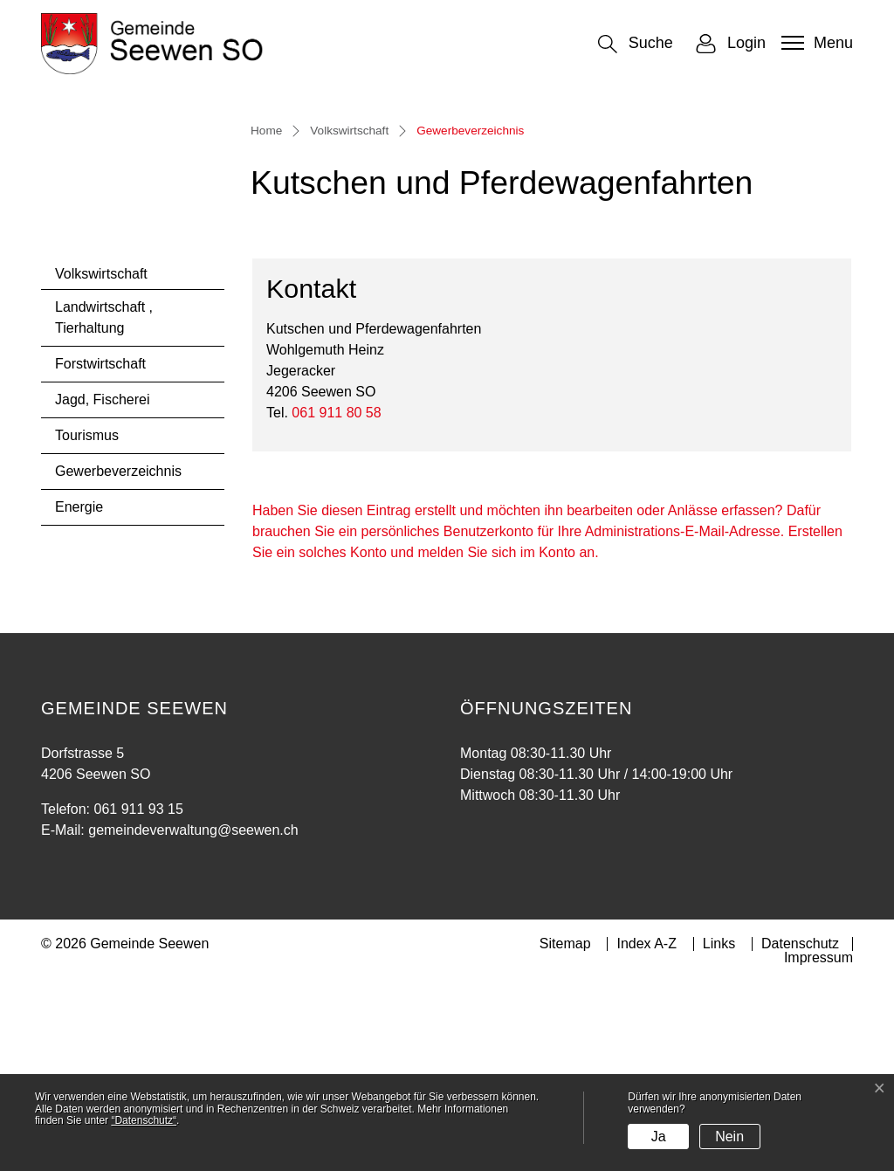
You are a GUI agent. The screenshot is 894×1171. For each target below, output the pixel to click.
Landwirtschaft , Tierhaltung (104, 506)
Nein (729, 1136)
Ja (658, 1136)
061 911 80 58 (336, 601)
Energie (79, 695)
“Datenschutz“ (143, 1120)
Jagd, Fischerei (102, 588)
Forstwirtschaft (100, 552)
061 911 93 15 (137, 997)
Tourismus (87, 623)
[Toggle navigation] (815, 43)
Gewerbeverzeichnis (118, 665)
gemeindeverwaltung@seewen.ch (193, 1018)
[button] (635, 44)
